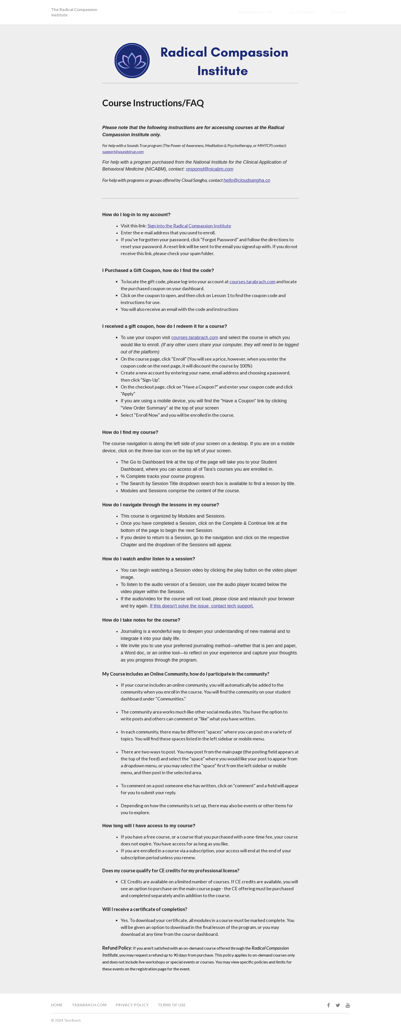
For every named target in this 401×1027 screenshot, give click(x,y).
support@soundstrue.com (123, 152)
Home (57, 1005)
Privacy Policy (132, 1005)
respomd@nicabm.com (209, 169)
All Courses (312, 13)
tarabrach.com (273, 13)
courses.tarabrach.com (252, 282)
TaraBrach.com (89, 1005)
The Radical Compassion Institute (75, 12)
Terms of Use (172, 1005)
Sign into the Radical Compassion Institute (189, 226)
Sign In (342, 13)
